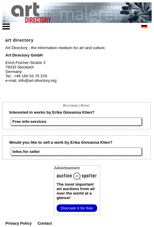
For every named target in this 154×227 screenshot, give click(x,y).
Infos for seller (26, 151)
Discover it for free (77, 208)
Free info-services (29, 121)
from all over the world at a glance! (75, 191)
